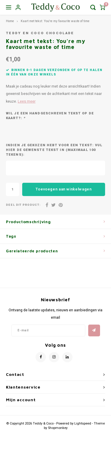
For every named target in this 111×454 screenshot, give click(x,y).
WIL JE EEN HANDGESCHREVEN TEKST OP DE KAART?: (50, 116)
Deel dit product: (23, 205)
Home (10, 21)
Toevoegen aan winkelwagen (63, 189)
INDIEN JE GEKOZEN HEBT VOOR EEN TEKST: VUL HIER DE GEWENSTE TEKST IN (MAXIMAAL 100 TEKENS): (54, 150)
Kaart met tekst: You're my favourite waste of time (55, 21)
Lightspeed (82, 423)
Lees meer (27, 101)
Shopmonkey (57, 427)
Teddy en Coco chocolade (40, 33)
